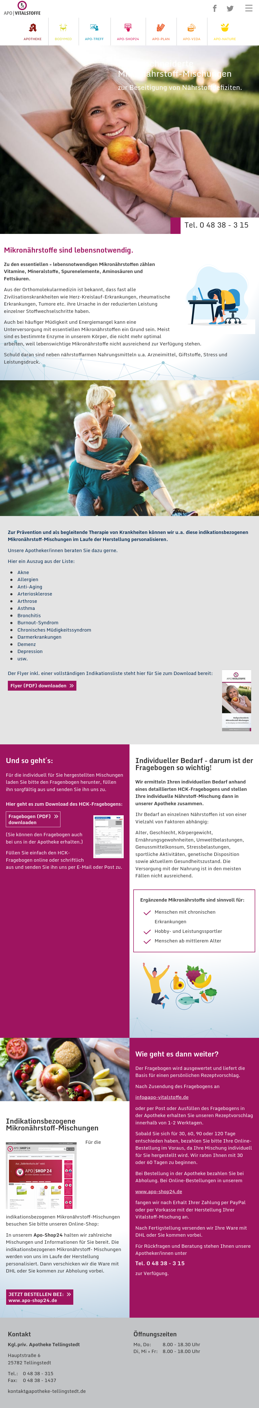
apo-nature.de (33, 1267)
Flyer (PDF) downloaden (38, 497)
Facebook (214, 8)
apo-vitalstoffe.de (37, 1252)
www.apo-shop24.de (158, 1003)
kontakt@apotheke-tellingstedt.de (47, 1202)
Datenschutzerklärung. (221, 1320)
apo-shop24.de (34, 1238)
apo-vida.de (31, 1260)
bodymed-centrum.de (42, 1245)
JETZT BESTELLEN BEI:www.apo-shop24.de (36, 1109)
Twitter (230, 8)
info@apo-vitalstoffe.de (161, 909)
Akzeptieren (129, 1331)
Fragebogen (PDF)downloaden (30, 631)
